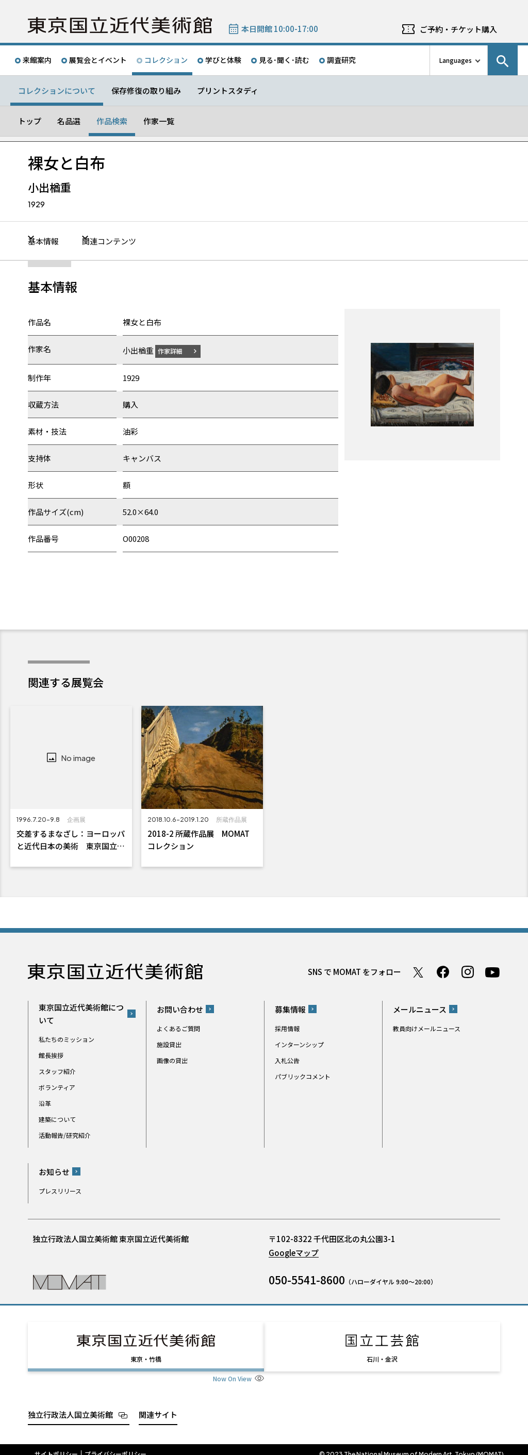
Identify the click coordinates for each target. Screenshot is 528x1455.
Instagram (467, 972)
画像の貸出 (172, 1059)
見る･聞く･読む (284, 60)
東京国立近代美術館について (81, 1014)
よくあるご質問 (178, 1027)
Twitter (418, 972)
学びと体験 (223, 60)
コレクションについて (56, 90)
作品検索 (111, 120)
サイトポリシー (56, 1444)
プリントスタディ (227, 90)
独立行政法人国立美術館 (70, 1404)
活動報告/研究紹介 (65, 1135)
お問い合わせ (180, 1008)
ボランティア (57, 1087)
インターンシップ (299, 1043)
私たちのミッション (66, 1039)
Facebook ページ (443, 972)
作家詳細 (176, 350)
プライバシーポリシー (115, 1444)
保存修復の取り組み (146, 90)
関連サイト (158, 1404)
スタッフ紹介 (57, 1071)
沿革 (45, 1103)
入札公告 (287, 1059)
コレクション (166, 60)
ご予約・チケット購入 (458, 29)
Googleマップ (294, 1252)
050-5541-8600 (307, 1279)
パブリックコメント (303, 1075)
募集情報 (290, 1008)
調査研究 (341, 60)
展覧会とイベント (98, 60)
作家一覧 (158, 120)
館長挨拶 (51, 1055)
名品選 (68, 120)
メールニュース (420, 1008)
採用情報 (287, 1027)
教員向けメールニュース (426, 1027)
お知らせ (54, 1171)
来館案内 (37, 60)
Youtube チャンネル (492, 972)
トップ (29, 120)
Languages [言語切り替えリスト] (455, 60)
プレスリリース (60, 1190)
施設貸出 (169, 1043)
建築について (57, 1119)
